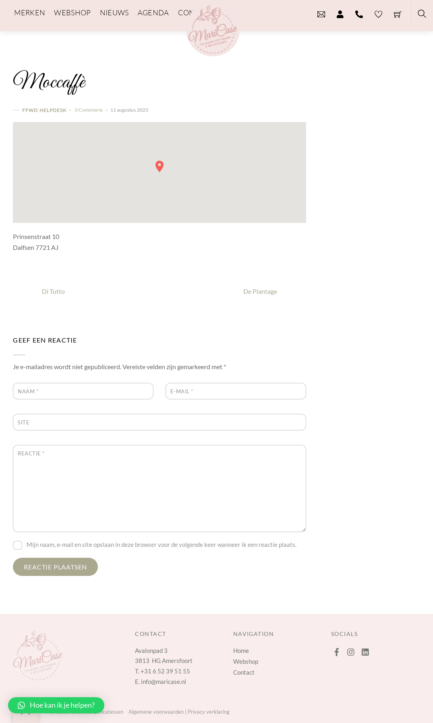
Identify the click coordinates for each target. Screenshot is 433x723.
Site (23, 422)
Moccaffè (49, 82)
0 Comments (89, 110)
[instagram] (351, 650)
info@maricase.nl (163, 681)
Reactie (31, 453)
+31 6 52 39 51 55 (165, 671)
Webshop (245, 661)
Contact (244, 672)
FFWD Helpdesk (44, 110)
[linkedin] (365, 650)
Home (241, 650)
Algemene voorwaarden (156, 711)
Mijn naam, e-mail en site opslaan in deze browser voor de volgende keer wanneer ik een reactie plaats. (161, 544)
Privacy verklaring (209, 711)
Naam (28, 391)
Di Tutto (39, 291)
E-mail (181, 391)
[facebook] (336, 650)
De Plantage (274, 291)
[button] (56, 705)
